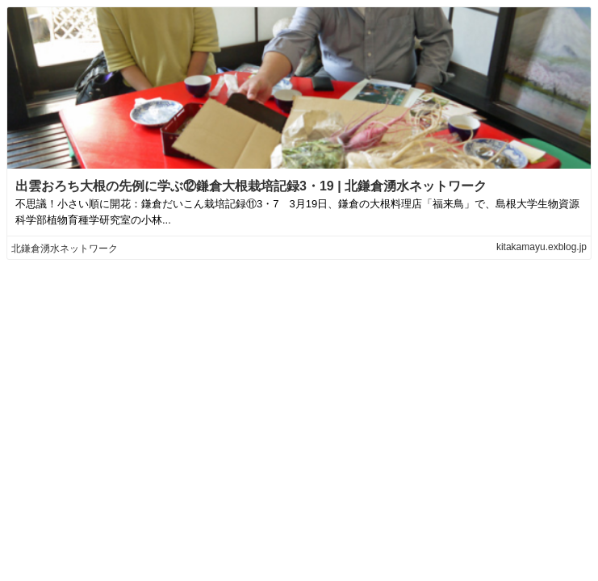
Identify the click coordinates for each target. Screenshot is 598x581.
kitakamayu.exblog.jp (541, 247)
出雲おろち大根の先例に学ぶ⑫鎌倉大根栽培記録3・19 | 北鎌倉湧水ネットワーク (251, 186)
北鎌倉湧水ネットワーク (64, 248)
